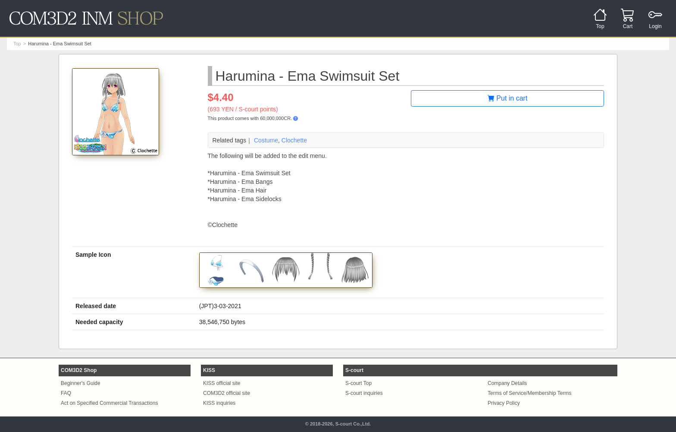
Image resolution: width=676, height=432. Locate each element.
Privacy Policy (504, 403)
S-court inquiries (364, 393)
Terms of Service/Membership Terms (530, 393)
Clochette (294, 140)
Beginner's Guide (80, 383)
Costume (266, 140)
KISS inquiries (219, 403)
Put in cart (507, 98)
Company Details (507, 383)
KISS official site (221, 383)
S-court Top (358, 383)
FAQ (66, 393)
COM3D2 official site (226, 393)
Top (17, 43)
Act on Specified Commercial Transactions (109, 403)
